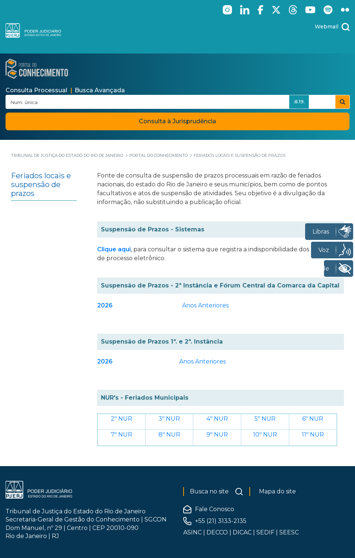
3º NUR (169, 418)
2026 (105, 305)
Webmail (326, 27)
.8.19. (299, 101)
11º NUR (313, 434)
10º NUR (265, 434)
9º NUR (217, 434)
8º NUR (169, 434)
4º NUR (217, 418)
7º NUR (121, 434)
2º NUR (121, 418)
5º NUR (265, 418)
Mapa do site (277, 491)
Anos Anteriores (205, 305)
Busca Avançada (100, 90)
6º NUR (312, 418)
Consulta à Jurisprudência (177, 121)
